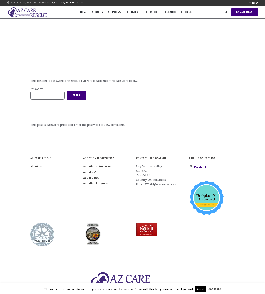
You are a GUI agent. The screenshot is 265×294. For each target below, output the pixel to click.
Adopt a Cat (91, 172)
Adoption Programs (96, 183)
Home (110, 65)
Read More (214, 289)
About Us (36, 166)
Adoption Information (97, 166)
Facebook (200, 167)
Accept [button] (200, 289)
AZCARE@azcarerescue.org (69, 2)
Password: (47, 93)
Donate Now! (244, 12)
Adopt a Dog (91, 177)
